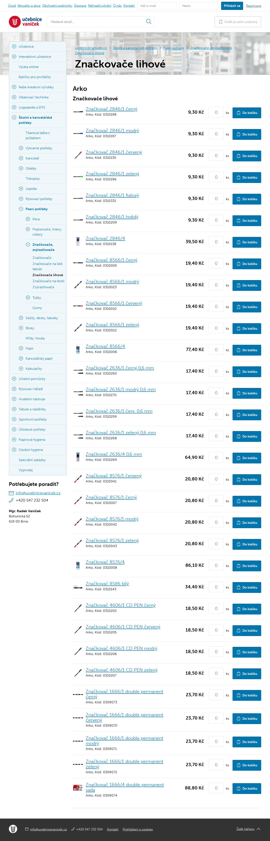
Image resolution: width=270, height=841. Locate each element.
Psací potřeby (173, 48)
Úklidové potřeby (32, 429)
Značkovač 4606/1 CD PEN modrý (121, 648)
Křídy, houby (35, 338)
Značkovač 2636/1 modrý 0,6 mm (121, 389)
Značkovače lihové (89, 53)
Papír (30, 348)
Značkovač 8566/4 (105, 346)
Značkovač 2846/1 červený (114, 152)
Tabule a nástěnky (32, 409)
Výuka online (29, 67)
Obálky (31, 168)
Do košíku (246, 113)
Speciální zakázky (32, 460)
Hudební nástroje (32, 399)
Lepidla (31, 189)
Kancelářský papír (39, 358)
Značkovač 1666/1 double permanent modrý (124, 740)
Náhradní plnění (99, 6)
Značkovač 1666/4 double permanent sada (125, 787)
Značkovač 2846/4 (105, 238)
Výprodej (26, 470)
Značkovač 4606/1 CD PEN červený (123, 626)
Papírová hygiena (32, 440)
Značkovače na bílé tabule (47, 266)
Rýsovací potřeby (39, 199)
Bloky (30, 328)
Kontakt (129, 6)
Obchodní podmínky (57, 6)
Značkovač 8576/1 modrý (112, 518)
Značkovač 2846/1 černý (111, 109)
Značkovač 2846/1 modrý (112, 130)
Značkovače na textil (48, 281)
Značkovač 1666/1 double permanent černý (124, 694)
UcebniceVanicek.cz (91, 48)
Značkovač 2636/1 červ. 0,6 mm (119, 411)
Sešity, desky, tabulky (42, 318)
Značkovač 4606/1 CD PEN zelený (121, 669)
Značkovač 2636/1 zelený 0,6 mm (121, 432)
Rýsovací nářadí (31, 389)
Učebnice (26, 46)
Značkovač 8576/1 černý (111, 497)
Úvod (12, 6)
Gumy (37, 308)
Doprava (80, 6)
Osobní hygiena (31, 450)
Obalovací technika (33, 97)
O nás (117, 6)
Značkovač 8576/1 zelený (112, 540)
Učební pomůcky (32, 379)
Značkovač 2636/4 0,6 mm (114, 454)
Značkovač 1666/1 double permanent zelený (124, 764)
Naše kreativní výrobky (36, 87)
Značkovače (42, 258)
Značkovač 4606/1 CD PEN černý (120, 605)
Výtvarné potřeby (39, 148)
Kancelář (32, 158)
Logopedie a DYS (32, 107)
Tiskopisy (33, 178)
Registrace (253, 6)
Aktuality (29, 5)
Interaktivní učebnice (35, 57)
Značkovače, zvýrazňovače (211, 48)
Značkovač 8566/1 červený (114, 303)
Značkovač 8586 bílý (107, 583)
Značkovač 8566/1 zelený (112, 324)
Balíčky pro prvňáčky (35, 77)
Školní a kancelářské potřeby (135, 48)
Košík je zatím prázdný (238, 22)
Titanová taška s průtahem (38, 135)
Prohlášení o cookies (138, 829)
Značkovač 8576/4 (105, 562)
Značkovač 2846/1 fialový (112, 195)
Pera (36, 219)
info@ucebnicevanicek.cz (38, 493)
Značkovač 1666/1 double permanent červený (124, 717)
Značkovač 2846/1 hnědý (112, 216)
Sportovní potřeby (33, 419)
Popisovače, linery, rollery (47, 231)
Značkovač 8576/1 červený (113, 475)
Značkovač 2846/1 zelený (112, 173)
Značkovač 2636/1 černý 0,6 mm (120, 367)
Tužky (37, 298)
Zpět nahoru (245, 829)
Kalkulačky (34, 369)
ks (227, 113)
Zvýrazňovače (43, 287)
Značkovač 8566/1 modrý (112, 281)
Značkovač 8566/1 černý (111, 260)
